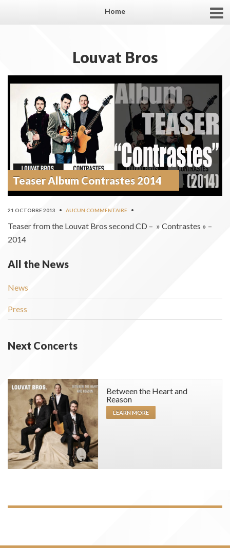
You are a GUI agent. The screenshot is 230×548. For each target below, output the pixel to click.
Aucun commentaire (96, 210)
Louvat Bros (115, 57)
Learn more (131, 412)
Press (17, 309)
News (18, 287)
